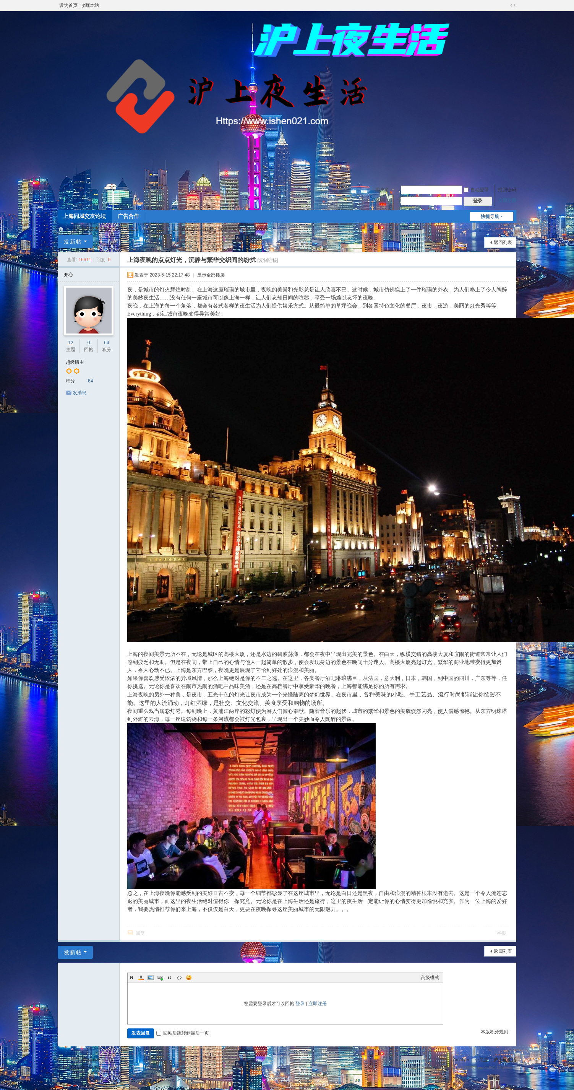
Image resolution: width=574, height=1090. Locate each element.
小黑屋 (481, 1059)
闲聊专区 (155, 228)
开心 (68, 275)
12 (70, 342)
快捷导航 (490, 216)
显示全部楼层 (211, 275)
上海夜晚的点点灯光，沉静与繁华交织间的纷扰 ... (223, 228)
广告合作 (128, 216)
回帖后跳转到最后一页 (182, 1033)
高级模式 (430, 977)
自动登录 (476, 189)
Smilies (189, 977)
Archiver (461, 1059)
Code (179, 977)
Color (141, 977)
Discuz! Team (92, 1067)
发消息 (79, 392)
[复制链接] (267, 260)
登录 (300, 1003)
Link (160, 977)
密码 (380, 200)
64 (106, 342)
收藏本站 (90, 5)
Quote (169, 977)
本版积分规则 (494, 1032)
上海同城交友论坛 (84, 216)
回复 (140, 933)
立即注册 (507, 200)
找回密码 (507, 189)
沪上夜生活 (61, 228)
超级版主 (75, 362)
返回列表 (503, 242)
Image (150, 977)
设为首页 (68, 5)
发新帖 (73, 242)
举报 (501, 933)
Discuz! (91, 1059)
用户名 (382, 189)
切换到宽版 (512, 5)
